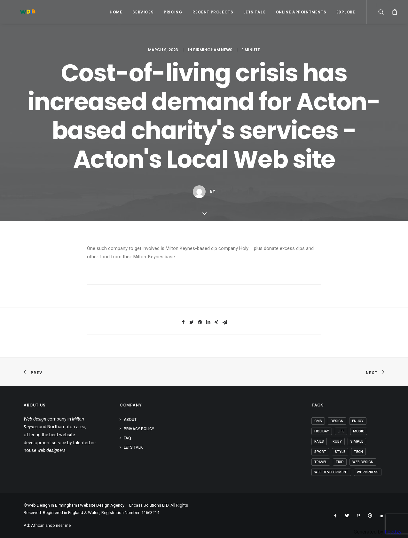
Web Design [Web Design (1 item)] (362, 462)
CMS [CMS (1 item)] (318, 421)
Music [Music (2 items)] (358, 431)
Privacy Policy (139, 429)
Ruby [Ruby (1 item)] (337, 441)
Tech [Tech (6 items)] (358, 452)
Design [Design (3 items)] (337, 421)
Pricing (173, 12)
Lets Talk (254, 12)
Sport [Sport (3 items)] (320, 452)
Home (116, 12)
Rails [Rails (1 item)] (319, 441)
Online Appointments (301, 12)
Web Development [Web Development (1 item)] (331, 472)
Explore (345, 12)
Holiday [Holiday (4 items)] (321, 431)
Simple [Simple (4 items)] (356, 441)
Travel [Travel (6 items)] (320, 462)
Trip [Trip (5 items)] (340, 462)
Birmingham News (212, 49)
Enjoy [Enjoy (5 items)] (358, 421)
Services (142, 12)
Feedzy (393, 532)
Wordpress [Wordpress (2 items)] (368, 472)
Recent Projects (212, 12)
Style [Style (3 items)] (340, 452)
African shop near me (51, 525)
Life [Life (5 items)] (341, 431)
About (130, 419)
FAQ (127, 438)
